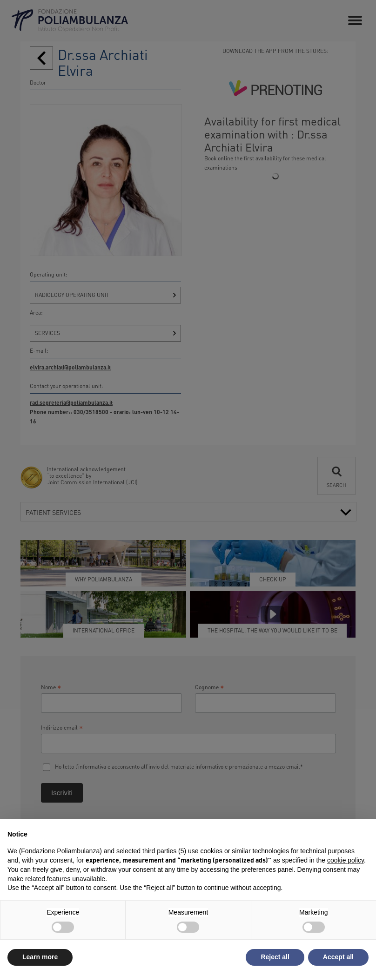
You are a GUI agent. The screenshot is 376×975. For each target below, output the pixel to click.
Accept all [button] (338, 957)
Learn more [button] (40, 957)
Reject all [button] (275, 957)
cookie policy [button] (345, 860)
